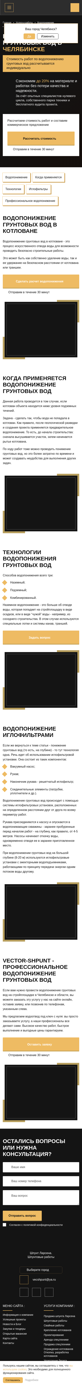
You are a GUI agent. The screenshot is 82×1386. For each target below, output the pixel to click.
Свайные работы (54, 1325)
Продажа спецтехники (57, 1344)
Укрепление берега (55, 1360)
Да (29, 36)
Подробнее (32, 1380)
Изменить (48, 36)
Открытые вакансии (15, 1333)
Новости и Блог (12, 1324)
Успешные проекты (14, 1319)
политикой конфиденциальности (43, 1224)
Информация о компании (18, 1314)
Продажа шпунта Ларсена (59, 1316)
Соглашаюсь (13, 1380)
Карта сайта (10, 1338)
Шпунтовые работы (55, 1320)
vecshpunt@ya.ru (44, 1279)
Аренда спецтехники (56, 1339)
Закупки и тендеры (14, 1328)
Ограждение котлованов (58, 1349)
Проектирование (54, 1334)
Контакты (8, 1343)
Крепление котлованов (57, 1330)
